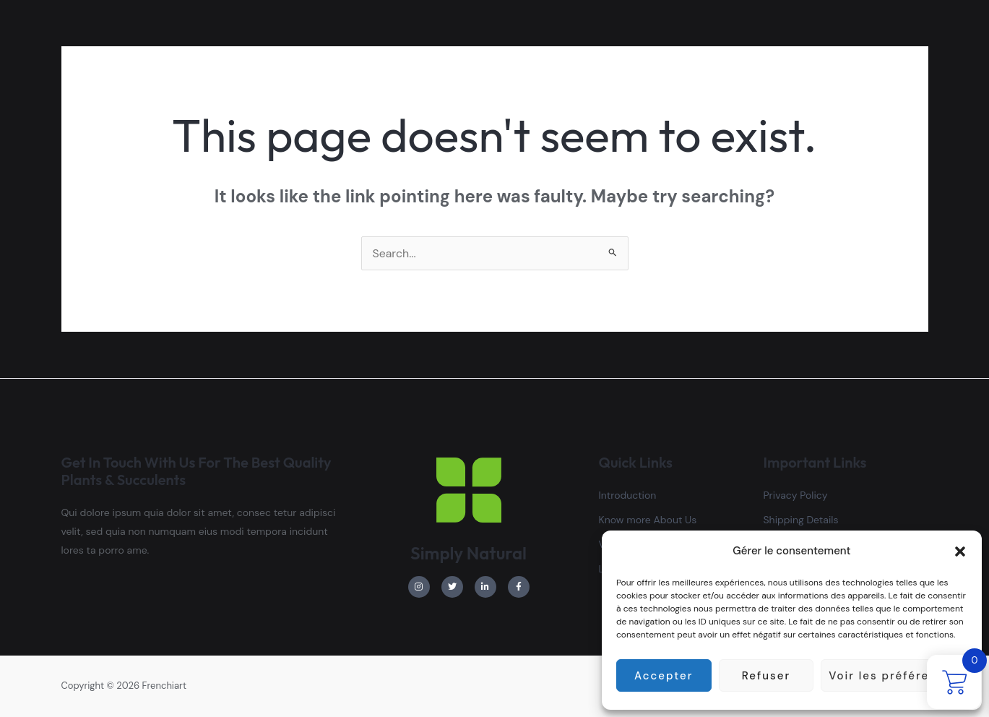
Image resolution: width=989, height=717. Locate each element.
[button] (960, 551)
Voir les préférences (894, 676)
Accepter (663, 676)
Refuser (766, 676)
